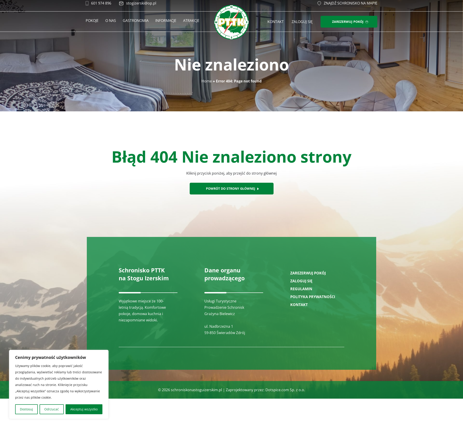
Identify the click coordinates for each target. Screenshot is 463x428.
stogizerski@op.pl (141, 3)
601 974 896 (101, 3)
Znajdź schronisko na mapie (350, 3)
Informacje (165, 20)
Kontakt (275, 21)
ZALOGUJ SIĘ (301, 280)
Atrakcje (191, 20)
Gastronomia (136, 20)
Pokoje (92, 20)
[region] (59, 384)
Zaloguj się (302, 21)
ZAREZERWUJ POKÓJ (348, 21)
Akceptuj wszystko (84, 409)
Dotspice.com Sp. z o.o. (285, 389)
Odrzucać (51, 409)
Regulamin (301, 288)
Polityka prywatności (312, 296)
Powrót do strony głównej (230, 188)
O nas (110, 20)
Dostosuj (26, 409)
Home (206, 81)
